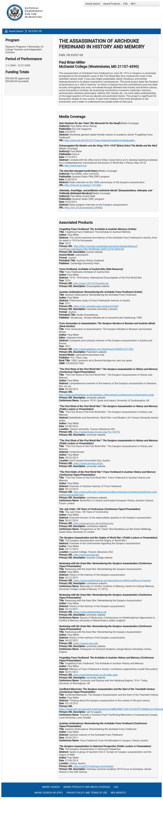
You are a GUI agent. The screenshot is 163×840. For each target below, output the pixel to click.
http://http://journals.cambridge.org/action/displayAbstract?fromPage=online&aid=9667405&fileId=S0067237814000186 (98, 248)
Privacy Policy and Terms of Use (86, 792)
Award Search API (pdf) (48, 792)
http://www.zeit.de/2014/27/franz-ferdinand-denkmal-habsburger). (100, 140)
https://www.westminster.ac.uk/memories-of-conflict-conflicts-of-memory (112, 580)
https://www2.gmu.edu (86, 643)
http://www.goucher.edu (86, 554)
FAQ (125, 3)
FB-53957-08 (35, 31)
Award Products (111, 3)
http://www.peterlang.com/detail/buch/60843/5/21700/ (104, 349)
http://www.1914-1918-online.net (91, 283)
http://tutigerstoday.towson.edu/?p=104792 (97, 432)
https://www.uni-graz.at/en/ (88, 463)
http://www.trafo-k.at (76, 165)
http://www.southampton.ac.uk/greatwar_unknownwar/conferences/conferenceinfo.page (106, 394)
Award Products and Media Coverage (86, 787)
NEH (133, 3)
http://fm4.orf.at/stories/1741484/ (83, 185)
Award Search (92, 3)
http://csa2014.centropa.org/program (93, 766)
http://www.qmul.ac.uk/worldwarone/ (94, 523)
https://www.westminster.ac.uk (90, 612)
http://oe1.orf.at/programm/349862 (84, 207)
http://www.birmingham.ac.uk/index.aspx (96, 674)
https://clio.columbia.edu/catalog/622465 (96, 306)
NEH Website (118, 792)
